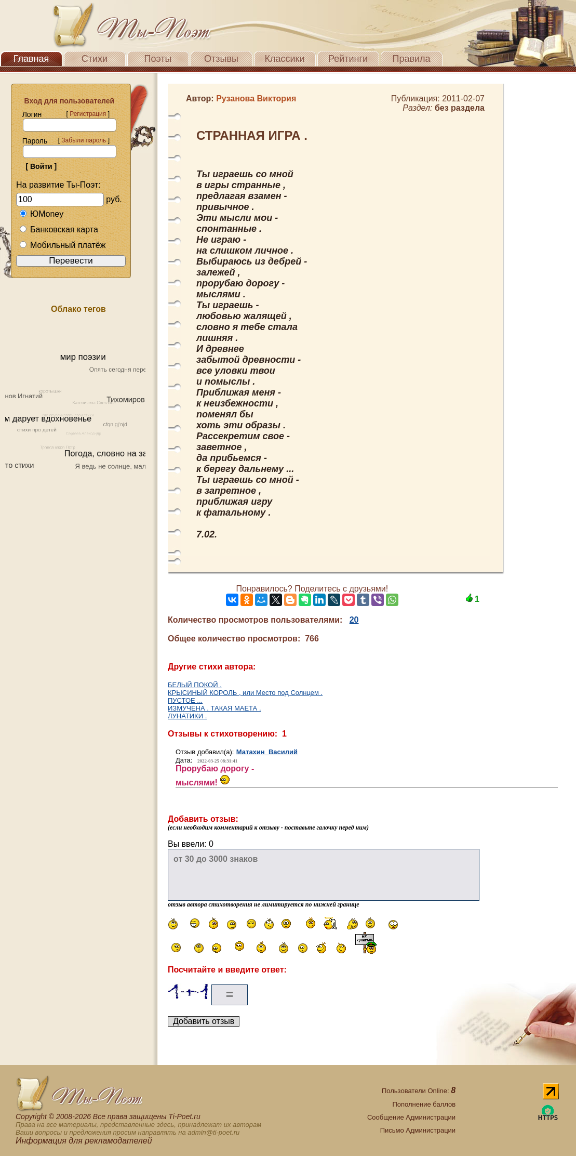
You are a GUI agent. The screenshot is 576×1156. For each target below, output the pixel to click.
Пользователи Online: (419, 1091)
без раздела (460, 107)
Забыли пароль (83, 140)
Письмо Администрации (418, 1130)
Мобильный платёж (62, 245)
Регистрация (88, 113)
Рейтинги (348, 59)
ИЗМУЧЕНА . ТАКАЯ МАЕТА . (214, 708)
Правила (411, 59)
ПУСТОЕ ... (185, 700)
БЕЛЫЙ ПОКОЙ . (195, 685)
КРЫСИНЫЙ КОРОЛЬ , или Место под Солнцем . (245, 693)
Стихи (95, 59)
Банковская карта (58, 229)
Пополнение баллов (424, 1104)
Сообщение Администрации (411, 1117)
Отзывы (221, 59)
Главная (31, 59)
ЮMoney (41, 213)
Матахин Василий (267, 752)
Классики (285, 59)
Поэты (158, 59)
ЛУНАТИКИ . (187, 716)
